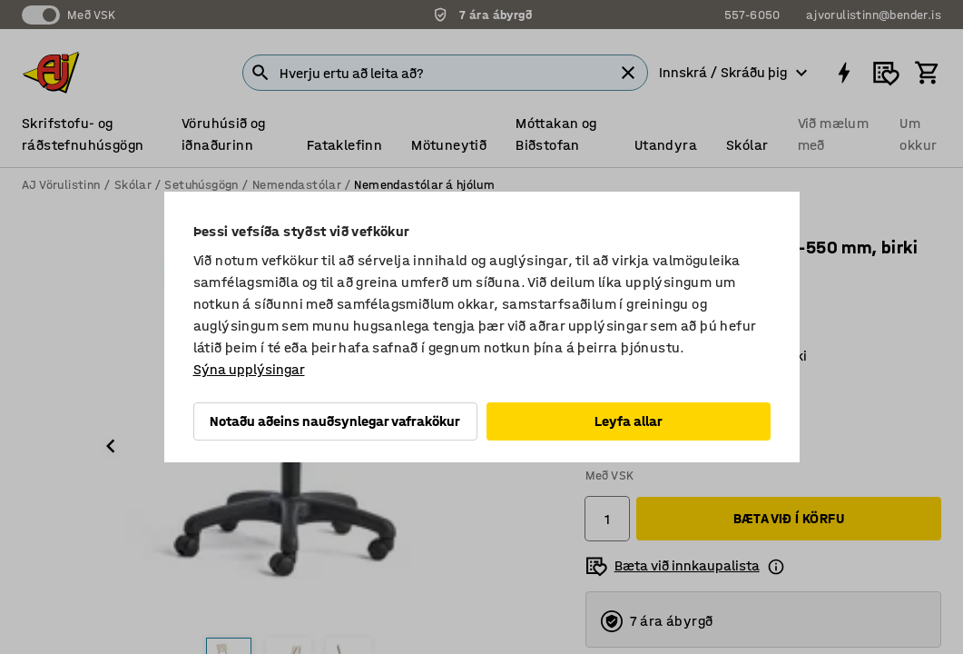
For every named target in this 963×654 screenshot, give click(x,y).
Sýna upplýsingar (249, 369)
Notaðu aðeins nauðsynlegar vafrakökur (335, 421)
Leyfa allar (629, 421)
